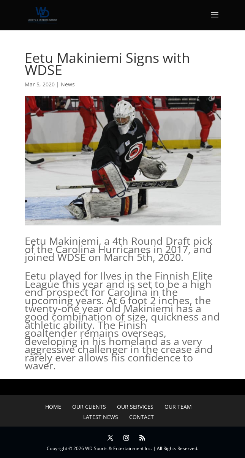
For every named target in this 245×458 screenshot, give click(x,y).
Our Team (178, 406)
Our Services (135, 406)
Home (53, 406)
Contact (141, 416)
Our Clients (89, 406)
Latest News (100, 416)
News (68, 84)
